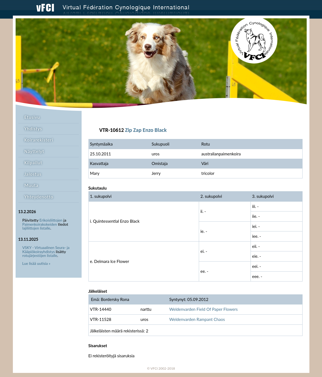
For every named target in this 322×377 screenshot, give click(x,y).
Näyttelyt (34, 151)
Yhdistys (33, 129)
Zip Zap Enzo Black (146, 130)
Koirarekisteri (38, 140)
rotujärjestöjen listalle (39, 255)
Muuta (31, 185)
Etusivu (32, 117)
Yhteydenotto (38, 197)
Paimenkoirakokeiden (39, 224)
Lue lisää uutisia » (36, 263)
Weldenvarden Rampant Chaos (197, 319)
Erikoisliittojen (50, 220)
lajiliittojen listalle (36, 228)
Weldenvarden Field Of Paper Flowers (203, 309)
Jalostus (32, 174)
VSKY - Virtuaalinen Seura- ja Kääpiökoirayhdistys (46, 249)
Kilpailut (33, 163)
